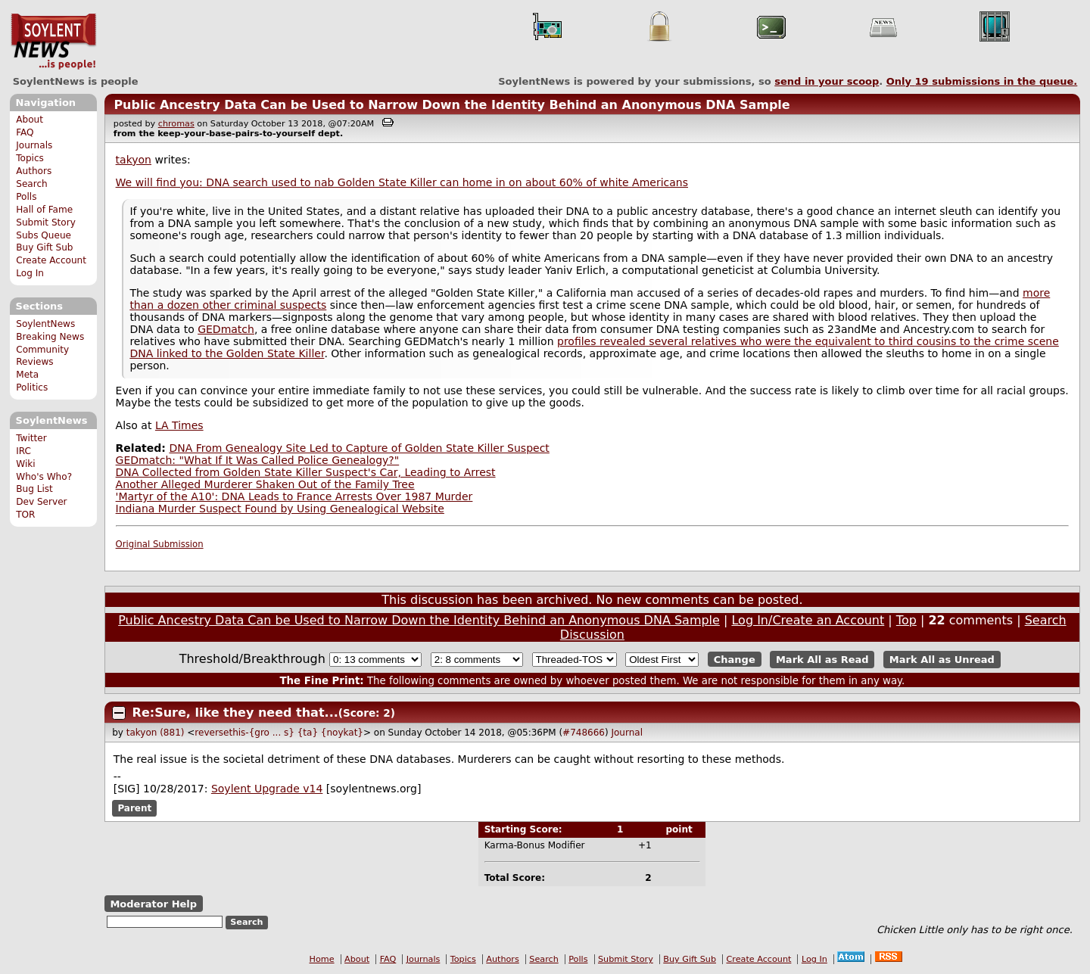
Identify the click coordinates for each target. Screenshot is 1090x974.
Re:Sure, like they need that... (235, 712)
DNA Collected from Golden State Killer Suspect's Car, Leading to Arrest (306, 472)
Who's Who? (44, 476)
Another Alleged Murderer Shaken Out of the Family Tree (265, 484)
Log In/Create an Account (807, 620)
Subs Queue (43, 235)
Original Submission (160, 544)
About (29, 119)
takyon (133, 160)
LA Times (179, 425)
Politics (32, 387)
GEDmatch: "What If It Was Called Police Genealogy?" (258, 460)
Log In (30, 273)
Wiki (25, 464)
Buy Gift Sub (44, 247)
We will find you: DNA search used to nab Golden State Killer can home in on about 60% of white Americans (402, 182)
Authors (33, 171)
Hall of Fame (44, 209)
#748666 (583, 732)
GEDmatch (226, 329)
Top (906, 620)
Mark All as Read (822, 659)
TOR (25, 514)
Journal (627, 732)
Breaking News (50, 336)
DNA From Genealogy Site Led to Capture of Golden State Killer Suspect (359, 448)
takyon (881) (155, 732)
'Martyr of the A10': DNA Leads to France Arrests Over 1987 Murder (294, 496)
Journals (34, 145)
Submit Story (46, 222)
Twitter (31, 438)
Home (322, 959)
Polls (26, 196)
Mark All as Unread (942, 659)
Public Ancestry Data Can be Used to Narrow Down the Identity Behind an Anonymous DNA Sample (451, 105)
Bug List (34, 489)
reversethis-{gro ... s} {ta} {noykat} (279, 732)
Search (32, 184)
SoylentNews (53, 41)
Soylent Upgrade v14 (266, 789)
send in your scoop (826, 81)
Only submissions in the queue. (982, 81)
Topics (30, 158)
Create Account (51, 260)
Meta (27, 374)
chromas (176, 124)
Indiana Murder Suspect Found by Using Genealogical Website (280, 509)
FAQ (24, 132)
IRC (23, 451)
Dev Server (41, 501)
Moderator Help (153, 904)
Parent (134, 808)
